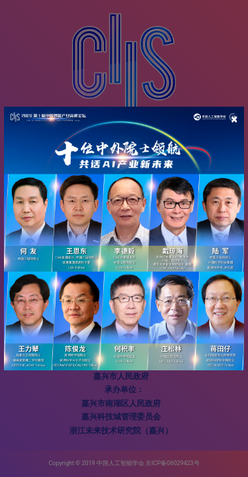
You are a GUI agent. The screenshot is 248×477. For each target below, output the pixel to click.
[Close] (234, 119)
